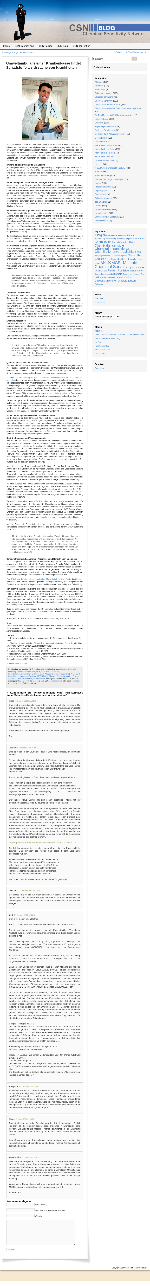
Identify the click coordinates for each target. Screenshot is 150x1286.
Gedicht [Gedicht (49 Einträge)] (99, 258)
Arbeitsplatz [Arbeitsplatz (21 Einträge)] (121, 235)
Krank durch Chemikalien (106, 145)
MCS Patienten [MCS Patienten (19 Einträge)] (101, 271)
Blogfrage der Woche (104, 97)
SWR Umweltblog (102, 350)
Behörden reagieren (103, 93)
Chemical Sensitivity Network (135, 1273)
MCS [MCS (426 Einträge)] (105, 262)
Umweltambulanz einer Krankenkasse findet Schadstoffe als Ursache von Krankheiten (43, 65)
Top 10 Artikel (101, 202)
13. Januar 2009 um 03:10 (30, 1157)
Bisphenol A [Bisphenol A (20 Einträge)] (131, 239)
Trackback (76, 681)
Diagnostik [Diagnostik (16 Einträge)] (123, 256)
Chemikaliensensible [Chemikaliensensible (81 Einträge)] (109, 245)
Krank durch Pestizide (27, 676)
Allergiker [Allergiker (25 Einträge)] (110, 235)
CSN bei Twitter (81, 46)
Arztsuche (99, 331)
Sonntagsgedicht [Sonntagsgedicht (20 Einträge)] (107, 274)
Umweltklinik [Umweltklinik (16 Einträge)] (110, 277)
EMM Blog (62, 46)
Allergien (63, 669)
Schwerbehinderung (103, 198)
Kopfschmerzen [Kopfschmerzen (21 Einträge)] (135, 259)
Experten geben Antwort (105, 126)
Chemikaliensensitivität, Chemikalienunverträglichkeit (118, 108)
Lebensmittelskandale (104, 160)
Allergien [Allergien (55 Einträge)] (100, 235)
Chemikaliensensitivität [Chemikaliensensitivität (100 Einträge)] (112, 249)
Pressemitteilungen (103, 187)
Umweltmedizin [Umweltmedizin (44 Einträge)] (127, 280)
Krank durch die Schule (105, 153)
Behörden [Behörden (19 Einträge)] (121, 239)
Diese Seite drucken (18, 663)
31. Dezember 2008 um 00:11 (29, 1086)
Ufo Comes (100, 353)
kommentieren (56, 681)
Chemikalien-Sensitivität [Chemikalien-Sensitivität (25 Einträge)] (123, 242)
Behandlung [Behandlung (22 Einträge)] (100, 239)
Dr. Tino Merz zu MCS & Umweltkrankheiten (114, 115)
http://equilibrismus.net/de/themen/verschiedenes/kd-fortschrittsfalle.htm (42, 842)
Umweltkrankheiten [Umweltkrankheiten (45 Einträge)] (106, 280)
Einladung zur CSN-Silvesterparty (129, 52)
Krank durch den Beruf (104, 149)
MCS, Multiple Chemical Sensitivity (51, 676)
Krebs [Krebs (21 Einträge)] (97, 263)
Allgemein (99, 86)
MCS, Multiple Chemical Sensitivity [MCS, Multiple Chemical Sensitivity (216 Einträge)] (116, 264)
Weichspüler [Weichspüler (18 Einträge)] (100, 284)
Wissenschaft (100, 221)
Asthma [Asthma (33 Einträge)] (130, 235)
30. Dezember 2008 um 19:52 (24, 915)
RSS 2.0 (20, 681)
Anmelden (99, 368)
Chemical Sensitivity (103, 101)
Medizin (69, 676)
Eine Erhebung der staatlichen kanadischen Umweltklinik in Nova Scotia (39, 579)
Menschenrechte (102, 175)
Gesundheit (65, 674)
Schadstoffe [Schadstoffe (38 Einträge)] (136, 270)
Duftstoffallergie (101, 119)
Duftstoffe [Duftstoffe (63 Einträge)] (134, 255)
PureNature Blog (102, 346)
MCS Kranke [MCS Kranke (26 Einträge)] (138, 267)
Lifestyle (98, 164)
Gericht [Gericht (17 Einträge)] (108, 259)
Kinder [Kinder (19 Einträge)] (125, 259)
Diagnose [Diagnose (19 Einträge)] (115, 256)
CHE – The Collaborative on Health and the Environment (119, 335)
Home (6, 46)
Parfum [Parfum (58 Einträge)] (112, 270)
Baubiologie (100, 89)
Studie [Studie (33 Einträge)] (118, 274)
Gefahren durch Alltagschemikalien (46, 674)
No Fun (98, 342)
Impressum (99, 302)
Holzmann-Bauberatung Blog (107, 338)
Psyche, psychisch (103, 190)
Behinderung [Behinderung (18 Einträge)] (111, 239)
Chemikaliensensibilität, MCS (28, 672)
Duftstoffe (99, 123)
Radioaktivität (101, 194)
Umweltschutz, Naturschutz (106, 217)
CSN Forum (45, 46)
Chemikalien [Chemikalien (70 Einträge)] (103, 242)
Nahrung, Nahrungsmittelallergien (109, 179)
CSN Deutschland (24, 46)
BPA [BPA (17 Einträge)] (138, 239)
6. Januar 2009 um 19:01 (25, 1119)
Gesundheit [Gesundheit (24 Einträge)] (116, 259)
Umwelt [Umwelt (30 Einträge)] (101, 277)
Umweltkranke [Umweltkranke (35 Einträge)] (123, 277)
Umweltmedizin (39, 679)
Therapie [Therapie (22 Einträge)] (136, 274)
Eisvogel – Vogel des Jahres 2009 (18, 52)
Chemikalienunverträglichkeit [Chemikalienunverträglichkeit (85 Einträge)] (115, 251)
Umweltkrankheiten (24, 679)
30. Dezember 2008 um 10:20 (29, 891)
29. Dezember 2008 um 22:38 (27, 748)
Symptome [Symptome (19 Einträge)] (127, 274)
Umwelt (98, 206)
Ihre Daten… (100, 298)
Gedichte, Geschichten (105, 130)
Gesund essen (101, 138)
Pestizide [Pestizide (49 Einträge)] (123, 270)
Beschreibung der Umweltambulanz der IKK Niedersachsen (49, 175)
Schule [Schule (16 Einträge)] (97, 274)
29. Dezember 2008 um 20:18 (25, 701)
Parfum (98, 183)
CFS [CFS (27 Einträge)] (142, 238)
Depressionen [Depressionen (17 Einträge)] (104, 256)
